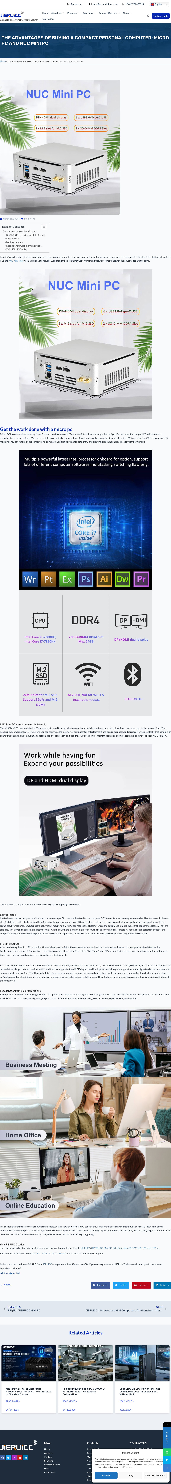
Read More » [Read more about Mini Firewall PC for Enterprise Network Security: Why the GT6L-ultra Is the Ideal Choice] (13, 1401)
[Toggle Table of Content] (42, 226)
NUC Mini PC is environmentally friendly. (26, 235)
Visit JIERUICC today (16, 249)
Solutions (89, 13)
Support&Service (109, 13)
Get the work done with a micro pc (19, 231)
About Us (57, 13)
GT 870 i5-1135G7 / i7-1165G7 (50, 1253)
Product (48, 1457)
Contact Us (48, 19)
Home (45, 13)
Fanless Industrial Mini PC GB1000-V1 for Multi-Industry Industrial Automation (84, 1391)
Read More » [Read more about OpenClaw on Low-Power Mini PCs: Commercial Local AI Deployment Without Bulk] (126, 1401)
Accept (106, 1475)
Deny (130, 1475)
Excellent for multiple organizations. (24, 245)
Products (73, 13)
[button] (148, 16)
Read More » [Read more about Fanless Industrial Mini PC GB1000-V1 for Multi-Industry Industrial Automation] (70, 1401)
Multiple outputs (14, 242)
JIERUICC (47, 1264)
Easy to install (13, 238)
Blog (26, 218)
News (127, 13)
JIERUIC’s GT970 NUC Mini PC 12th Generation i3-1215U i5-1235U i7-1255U (120, 1248)
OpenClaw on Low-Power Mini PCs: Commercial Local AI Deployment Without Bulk (139, 1391)
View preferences (155, 1475)
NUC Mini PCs (16, 260)
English (156, 4)
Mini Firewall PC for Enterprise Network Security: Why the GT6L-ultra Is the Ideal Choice (28, 1391)
